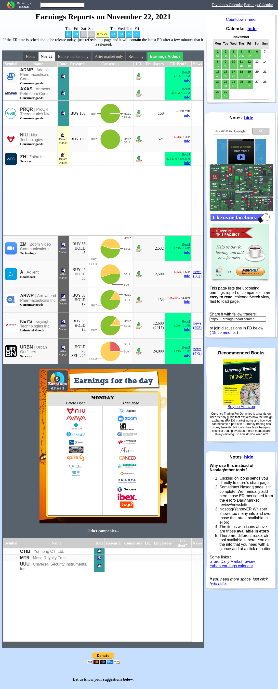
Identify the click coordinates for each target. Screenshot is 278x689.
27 (257, 82)
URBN (26, 347)
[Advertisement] (97, 200)
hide (251, 28)
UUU (25, 564)
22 (217, 82)
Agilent (33, 272)
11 (241, 61)
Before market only (73, 56)
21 (91, 34)
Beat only (136, 56)
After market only (109, 56)
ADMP (26, 69)
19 (76, 34)
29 (217, 92)
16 (225, 71)
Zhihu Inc (37, 157)
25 (129, 34)
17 (233, 71)
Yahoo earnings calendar (231, 566)
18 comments (224, 332)
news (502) (197, 274)
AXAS (26, 88)
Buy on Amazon (241, 407)
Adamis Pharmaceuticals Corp (35, 74)
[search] (230, 131)
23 (113, 34)
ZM (23, 244)
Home (30, 56)
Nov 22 (102, 34)
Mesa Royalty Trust (49, 558)
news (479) (197, 351)
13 (257, 61)
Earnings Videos (165, 56)
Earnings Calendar (258, 5)
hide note (218, 583)
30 (225, 92)
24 (121, 34)
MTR (25, 557)
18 (68, 34)
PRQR (26, 109)
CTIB (25, 551)
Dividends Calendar (227, 5)
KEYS (26, 321)
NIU (24, 135)
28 (264, 82)
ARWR (27, 295)
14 (264, 61)
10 (233, 61)
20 (83, 34)
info (187, 80)
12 (249, 61)
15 (217, 71)
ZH (23, 156)
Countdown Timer (241, 19)
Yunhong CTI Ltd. (49, 551)
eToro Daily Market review (232, 561)
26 (136, 34)
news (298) (197, 325)
